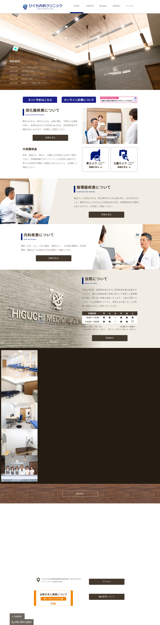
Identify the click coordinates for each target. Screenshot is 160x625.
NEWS (15, 60)
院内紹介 (103, 7)
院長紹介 (117, 7)
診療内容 (90, 7)
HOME (76, 7)
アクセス (130, 7)
